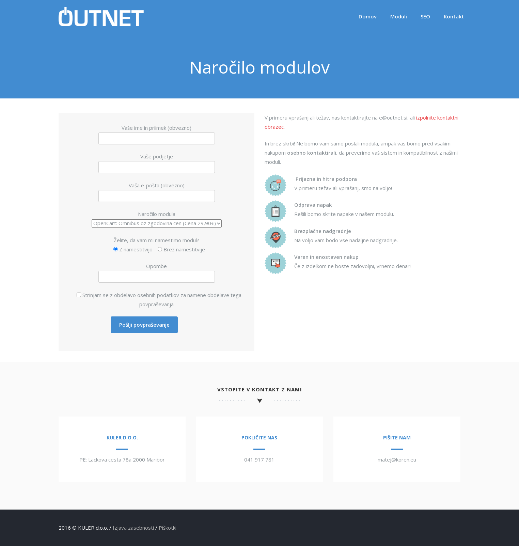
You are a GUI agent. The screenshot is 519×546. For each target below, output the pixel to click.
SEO (425, 16)
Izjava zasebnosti (133, 527)
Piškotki (167, 527)
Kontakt (454, 16)
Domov (368, 16)
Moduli (398, 16)
